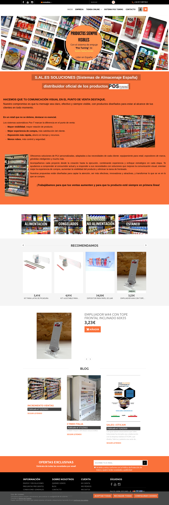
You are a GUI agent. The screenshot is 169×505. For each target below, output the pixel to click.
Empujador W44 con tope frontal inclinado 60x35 (132, 298)
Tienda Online (94, 9)
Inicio (70, 9)
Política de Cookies (25, 498)
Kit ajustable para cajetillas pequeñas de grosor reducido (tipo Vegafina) (69, 298)
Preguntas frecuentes (33, 486)
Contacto (130, 9)
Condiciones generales (33, 490)
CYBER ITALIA (75, 424)
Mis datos (85, 490)
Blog (54, 486)
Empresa (79, 9)
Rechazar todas (123, 496)
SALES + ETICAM (116, 424)
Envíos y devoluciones (33, 483)
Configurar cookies (146, 496)
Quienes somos (59, 483)
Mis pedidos (86, 486)
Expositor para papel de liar (100, 298)
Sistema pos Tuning (113, 9)
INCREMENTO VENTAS (40, 405)
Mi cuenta (85, 483)
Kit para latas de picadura (36, 298)
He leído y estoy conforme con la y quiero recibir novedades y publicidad (118, 468)
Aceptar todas (103, 496)
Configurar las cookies (81, 500)
